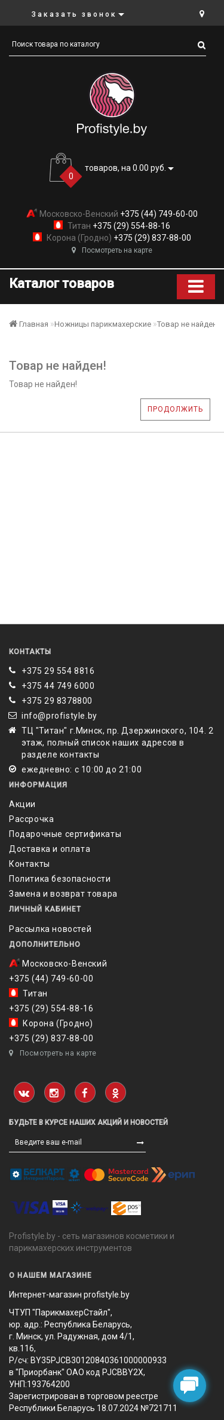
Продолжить (175, 409)
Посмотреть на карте (112, 250)
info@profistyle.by (59, 715)
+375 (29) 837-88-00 (151, 238)
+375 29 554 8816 (58, 671)
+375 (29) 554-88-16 (130, 226)
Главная (28, 324)
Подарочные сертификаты (65, 834)
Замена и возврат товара (63, 893)
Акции (22, 804)
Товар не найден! (188, 324)
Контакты (29, 864)
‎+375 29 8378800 (57, 701)
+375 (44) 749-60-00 (158, 214)
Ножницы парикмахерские (102, 324)
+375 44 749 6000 (58, 686)
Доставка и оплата (49, 849)
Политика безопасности (60, 879)
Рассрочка (31, 819)
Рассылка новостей (50, 929)
